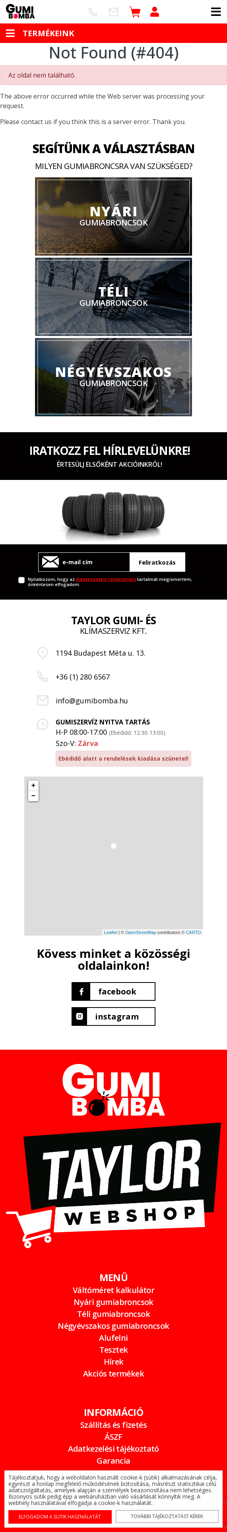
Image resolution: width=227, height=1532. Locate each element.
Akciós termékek (113, 1373)
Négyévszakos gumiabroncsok (113, 1325)
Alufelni (113, 1337)
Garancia (113, 1460)
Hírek (114, 1361)
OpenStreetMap (140, 932)
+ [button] (33, 785)
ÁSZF (113, 1436)
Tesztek (113, 1349)
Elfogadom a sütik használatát (61, 1516)
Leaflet (110, 932)
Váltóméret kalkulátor (113, 1290)
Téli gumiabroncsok (113, 1314)
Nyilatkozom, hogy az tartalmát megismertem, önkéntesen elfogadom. (110, 581)
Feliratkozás (157, 562)
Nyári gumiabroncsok (113, 1302)
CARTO (193, 932)
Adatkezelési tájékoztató (106, 579)
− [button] (33, 796)
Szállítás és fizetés (113, 1424)
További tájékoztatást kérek (165, 1516)
